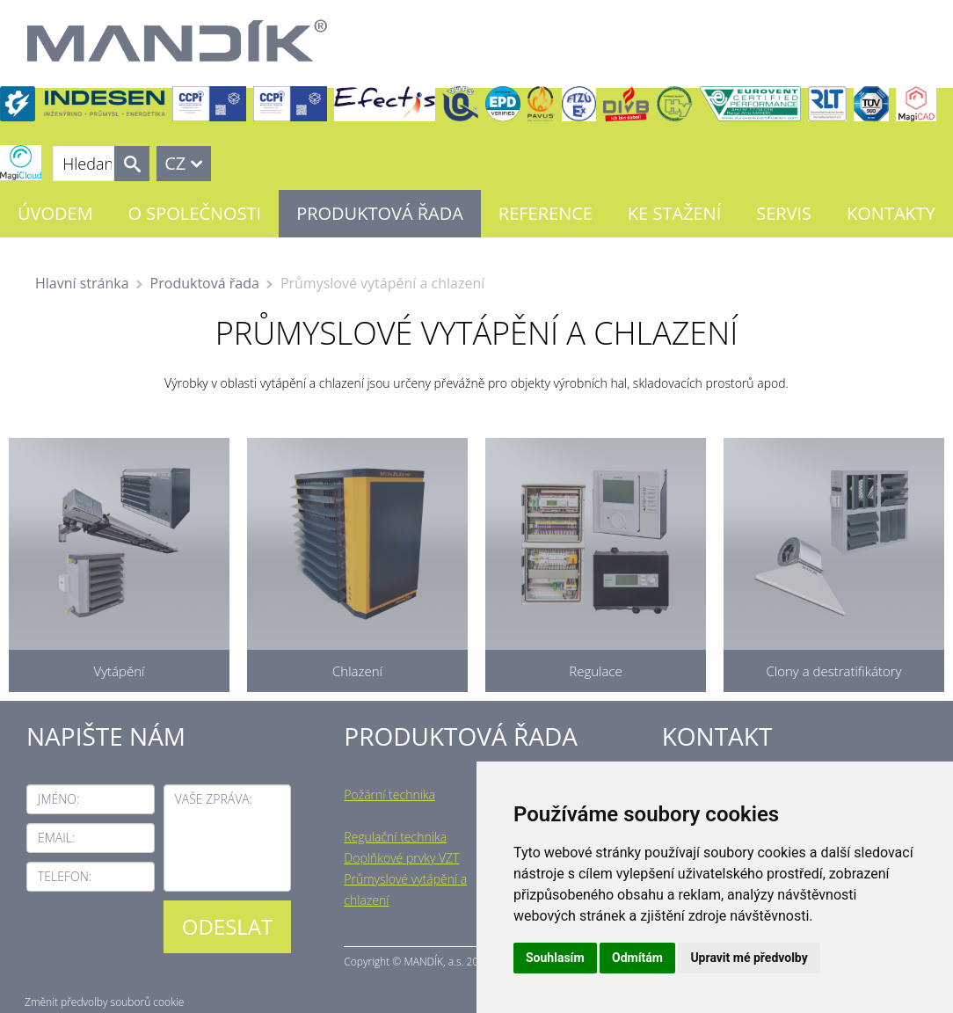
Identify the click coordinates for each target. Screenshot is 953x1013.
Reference (545, 213)
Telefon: (64, 876)
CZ (175, 163)
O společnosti (195, 213)
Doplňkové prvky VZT (401, 857)
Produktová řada (379, 213)
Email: (56, 837)
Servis (783, 213)
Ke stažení (674, 213)
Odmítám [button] (637, 958)
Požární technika (389, 794)
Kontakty (891, 213)
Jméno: (58, 799)
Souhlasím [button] (555, 958)
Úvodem (55, 213)
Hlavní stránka (82, 283)
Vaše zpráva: (213, 799)
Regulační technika (395, 836)
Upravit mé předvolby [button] (748, 958)
